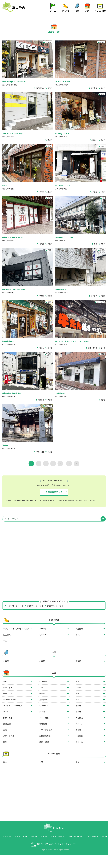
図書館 (42, 693)
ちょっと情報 (100, 11)
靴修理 (41, 348)
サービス (7, 711)
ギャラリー (44, 705)
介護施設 (79, 735)
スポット (43, 628)
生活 (41, 762)
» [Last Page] (76, 463)
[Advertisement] (54, 545)
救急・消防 (7, 687)
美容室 (41, 192)
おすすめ (43, 634)
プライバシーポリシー (95, 836)
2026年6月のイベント (55, 606)
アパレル (79, 723)
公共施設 (43, 681)
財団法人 (79, 687)
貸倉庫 (41, 244)
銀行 (5, 741)
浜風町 (50, 244)
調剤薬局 (94, 88)
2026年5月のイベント (36, 606)
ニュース (6, 640)
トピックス (65, 11)
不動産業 (41, 400)
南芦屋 (78, 661)
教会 (77, 693)
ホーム (53, 11)
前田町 (50, 88)
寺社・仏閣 (40, 452)
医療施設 (7, 723)
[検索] (103, 519)
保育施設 (43, 723)
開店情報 (79, 628)
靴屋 (95, 244)
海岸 (77, 681)
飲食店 (78, 705)
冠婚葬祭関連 (44, 735)
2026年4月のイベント (16, 606)
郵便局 (78, 729)
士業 (5, 729)
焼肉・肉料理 (92, 348)
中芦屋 (42, 661)
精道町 (103, 88)
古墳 (41, 687)
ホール (78, 699)
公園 (77, 11)
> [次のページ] (69, 463)
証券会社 (43, 699)
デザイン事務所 (45, 729)
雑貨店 (94, 140)
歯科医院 (94, 296)
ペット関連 (44, 717)
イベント (79, 634)
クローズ (79, 741)
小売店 (78, 711)
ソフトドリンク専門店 (12, 705)
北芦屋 (6, 661)
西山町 (50, 452)
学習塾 (41, 296)
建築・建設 (44, 741)
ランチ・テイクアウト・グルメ (16, 628)
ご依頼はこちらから (54, 492)
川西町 (103, 192)
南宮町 (50, 296)
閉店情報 (7, 634)
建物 (5, 681)
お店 (87, 11)
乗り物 (42, 711)
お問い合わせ (73, 836)
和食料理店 (40, 88)
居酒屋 (94, 192)
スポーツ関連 (8, 735)
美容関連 (79, 717)
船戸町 (50, 348)
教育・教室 (7, 717)
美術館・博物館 (9, 699)
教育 (77, 762)
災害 (5, 762)
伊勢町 (103, 244)
